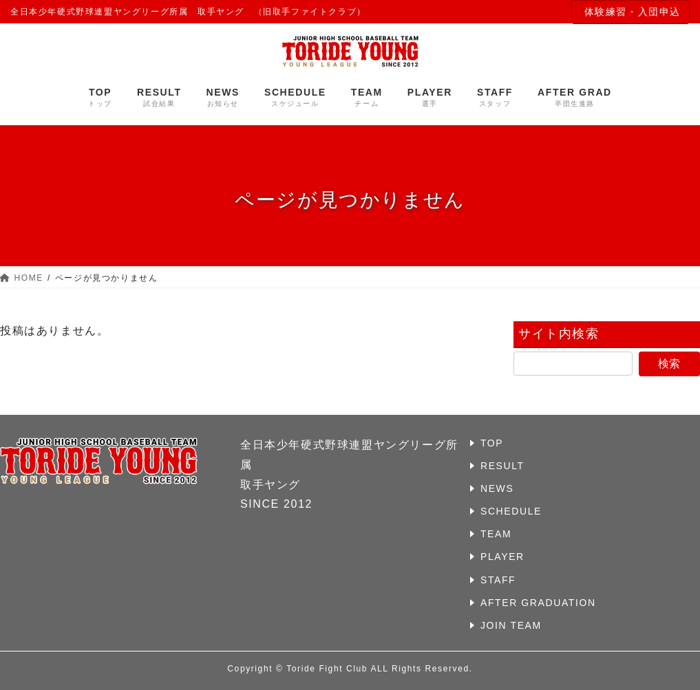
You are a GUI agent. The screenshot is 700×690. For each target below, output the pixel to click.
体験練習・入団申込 (632, 11)
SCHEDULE (511, 511)
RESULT (502, 465)
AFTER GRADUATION (538, 602)
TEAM (495, 533)
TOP (491, 443)
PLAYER (502, 556)
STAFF (498, 579)
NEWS (496, 488)
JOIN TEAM (511, 625)
